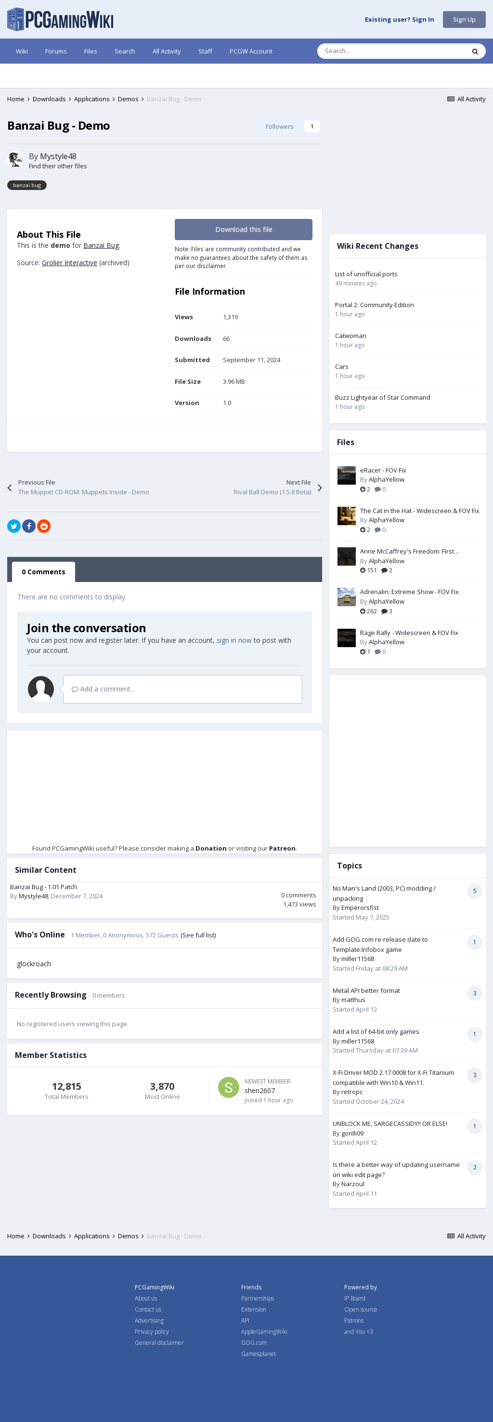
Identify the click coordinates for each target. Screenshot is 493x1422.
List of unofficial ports (366, 274)
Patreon (282, 848)
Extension (253, 1309)
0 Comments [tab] (43, 571)
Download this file (243, 229)
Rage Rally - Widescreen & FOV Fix (409, 632)
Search (125, 51)
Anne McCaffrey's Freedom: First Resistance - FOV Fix (407, 551)
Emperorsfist (360, 907)
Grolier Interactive (69, 262)
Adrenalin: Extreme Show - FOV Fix (409, 591)
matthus (353, 999)
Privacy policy (152, 1331)
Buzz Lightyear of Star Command (382, 397)
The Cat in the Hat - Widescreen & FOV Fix (420, 510)
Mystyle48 (58, 156)
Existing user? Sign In (399, 19)
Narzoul (352, 1183)
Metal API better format (366, 990)
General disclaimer (159, 1343)
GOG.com (254, 1343)
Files (90, 51)
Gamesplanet (258, 1354)
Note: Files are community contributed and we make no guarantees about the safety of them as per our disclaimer (241, 257)
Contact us (148, 1309)
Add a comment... (103, 688)
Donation (211, 848)
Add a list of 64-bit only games (376, 1031)
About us (146, 1298)
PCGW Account (251, 51)
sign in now (234, 640)
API (245, 1320)
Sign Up (464, 19)
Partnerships (257, 1298)
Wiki (22, 51)
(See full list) (198, 935)
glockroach (34, 963)
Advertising (149, 1320)
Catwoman (350, 335)
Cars (342, 366)
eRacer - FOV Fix (383, 470)
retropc (352, 1091)
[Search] (370, 51)
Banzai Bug (101, 245)
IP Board (354, 1298)
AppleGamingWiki (264, 1331)
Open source (360, 1309)
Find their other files (58, 166)
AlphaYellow (386, 479)
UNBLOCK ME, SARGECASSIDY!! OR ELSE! (390, 1123)
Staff (205, 51)
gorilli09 (352, 1133)
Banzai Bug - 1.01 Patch (43, 886)
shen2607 (260, 1090)
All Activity (167, 51)
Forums (56, 51)
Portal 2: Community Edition (374, 304)
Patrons (353, 1320)
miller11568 (357, 958)
